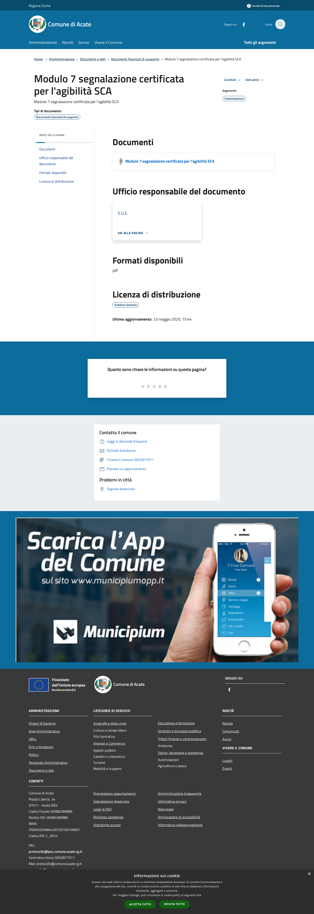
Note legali (166, 809)
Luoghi (227, 760)
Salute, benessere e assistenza (180, 752)
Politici (34, 754)
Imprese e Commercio (109, 743)
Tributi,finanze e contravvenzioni (182, 738)
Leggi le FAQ (102, 809)
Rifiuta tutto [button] (174, 904)
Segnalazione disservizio (111, 801)
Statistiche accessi (107, 824)
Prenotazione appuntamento (114, 793)
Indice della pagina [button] (51, 135)
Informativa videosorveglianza (180, 824)
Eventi (227, 768)
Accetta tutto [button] (140, 904)
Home (38, 59)
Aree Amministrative (44, 731)
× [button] (309, 874)
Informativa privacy (172, 801)
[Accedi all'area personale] (263, 6)
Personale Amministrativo (48, 762)
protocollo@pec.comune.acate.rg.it (55, 851)
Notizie (227, 723)
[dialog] (157, 891)
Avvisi (226, 739)
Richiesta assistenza (108, 817)
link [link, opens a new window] (199, 895)
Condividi (233, 80)
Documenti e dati (93, 59)
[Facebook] (241, 24)
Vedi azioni (255, 80)
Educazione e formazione (176, 723)
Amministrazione (62, 59)
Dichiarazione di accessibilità (179, 817)
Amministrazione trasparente (179, 793)
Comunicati (230, 731)
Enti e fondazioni (41, 746)
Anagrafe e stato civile (109, 723)
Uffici (32, 739)
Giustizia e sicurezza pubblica (179, 731)
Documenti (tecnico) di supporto (135, 59)
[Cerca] (280, 24)
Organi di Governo (42, 723)
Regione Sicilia (39, 5)
